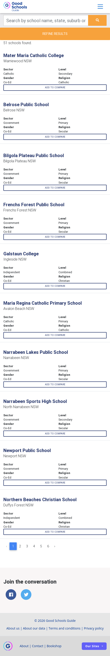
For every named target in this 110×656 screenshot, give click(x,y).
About (24, 646)
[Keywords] (45, 20)
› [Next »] (54, 546)
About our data (34, 628)
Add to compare (55, 87)
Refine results (55, 33)
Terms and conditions (64, 628)
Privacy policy (94, 628)
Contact (37, 646)
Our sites (92, 646)
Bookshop (54, 646)
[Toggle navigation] (100, 6)
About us (12, 628)
